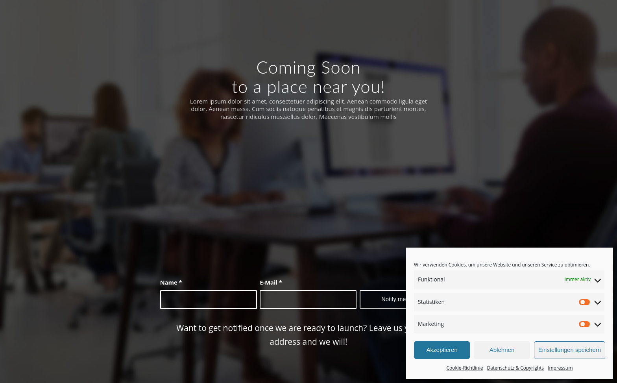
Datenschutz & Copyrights (515, 367)
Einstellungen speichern (569, 349)
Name (171, 282)
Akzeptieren (442, 349)
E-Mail (271, 282)
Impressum (560, 367)
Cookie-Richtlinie (464, 367)
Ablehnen (502, 349)
